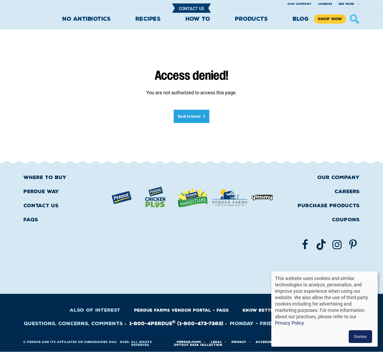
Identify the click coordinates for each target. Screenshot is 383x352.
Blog (301, 19)
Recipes (148, 19)
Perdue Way (41, 191)
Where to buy (44, 177)
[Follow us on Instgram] (337, 244)
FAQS (30, 219)
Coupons (346, 219)
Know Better (260, 310)
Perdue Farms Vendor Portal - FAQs (181, 310)
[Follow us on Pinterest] (353, 244)
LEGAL (216, 342)
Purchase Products (329, 205)
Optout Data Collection (198, 344)
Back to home (189, 116)
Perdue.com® (189, 342)
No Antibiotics (86, 19)
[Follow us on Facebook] (305, 244)
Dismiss (360, 336)
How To (197, 19)
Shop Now (330, 19)
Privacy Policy (289, 323)
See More (346, 4)
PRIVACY (238, 342)
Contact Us (191, 8)
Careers (325, 4)
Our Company (338, 177)
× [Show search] (354, 19)
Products (251, 19)
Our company (299, 4)
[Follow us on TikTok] (321, 244)
